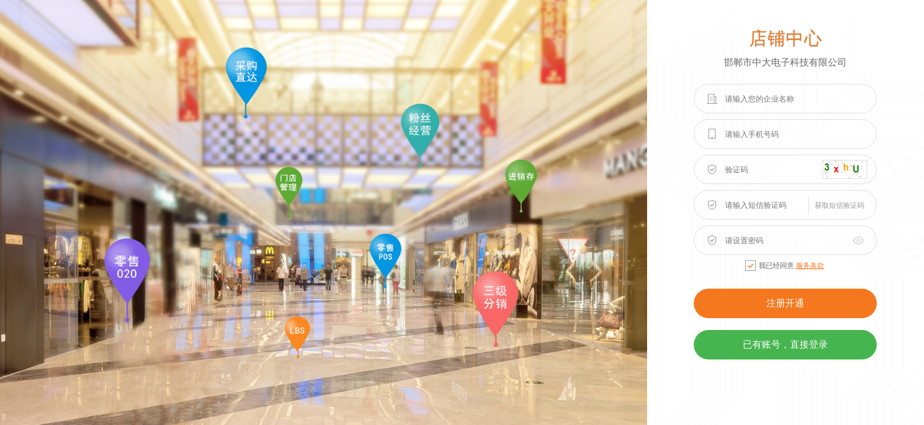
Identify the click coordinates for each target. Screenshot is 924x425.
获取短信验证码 (839, 205)
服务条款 (810, 265)
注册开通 (785, 303)
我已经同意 (784, 265)
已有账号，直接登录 (785, 344)
